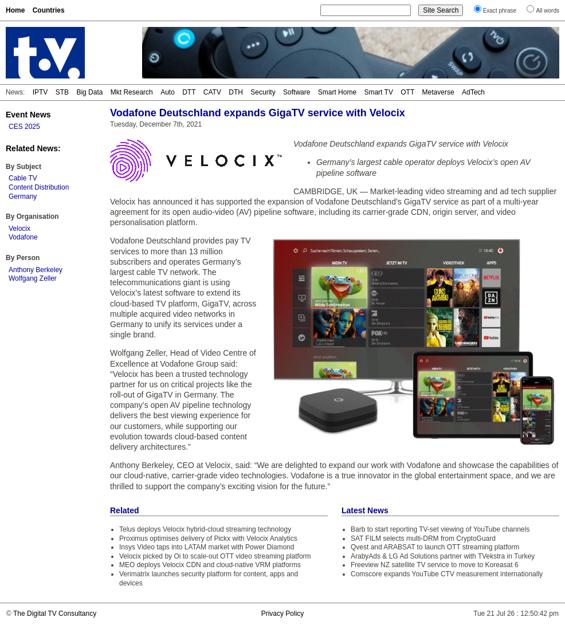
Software (296, 92)
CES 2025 (24, 127)
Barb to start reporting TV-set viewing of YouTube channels (440, 529)
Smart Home (337, 92)
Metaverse (438, 92)
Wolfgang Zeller (33, 278)
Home (15, 10)
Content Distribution (39, 187)
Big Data (89, 92)
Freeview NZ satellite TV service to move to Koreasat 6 (435, 565)
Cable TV (23, 178)
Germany (23, 196)
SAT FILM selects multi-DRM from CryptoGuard (423, 538)
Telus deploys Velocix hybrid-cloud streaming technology (205, 529)
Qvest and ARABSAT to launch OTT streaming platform (435, 547)
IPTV (40, 92)
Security (262, 92)
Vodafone (23, 237)
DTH (236, 92)
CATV (212, 92)
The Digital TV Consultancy (54, 614)
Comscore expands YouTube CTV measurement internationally (447, 574)
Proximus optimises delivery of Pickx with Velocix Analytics (208, 538)
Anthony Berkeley (35, 270)
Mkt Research (132, 92)
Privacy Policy (282, 614)
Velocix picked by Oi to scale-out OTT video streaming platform (215, 556)
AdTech (473, 92)
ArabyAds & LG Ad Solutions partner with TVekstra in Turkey (443, 556)
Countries (49, 10)
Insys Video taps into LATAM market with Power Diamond (206, 547)
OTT (407, 92)
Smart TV (378, 92)
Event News (28, 114)
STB (62, 92)
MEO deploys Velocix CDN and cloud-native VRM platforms (210, 565)
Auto (167, 92)
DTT (188, 92)
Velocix (19, 229)
